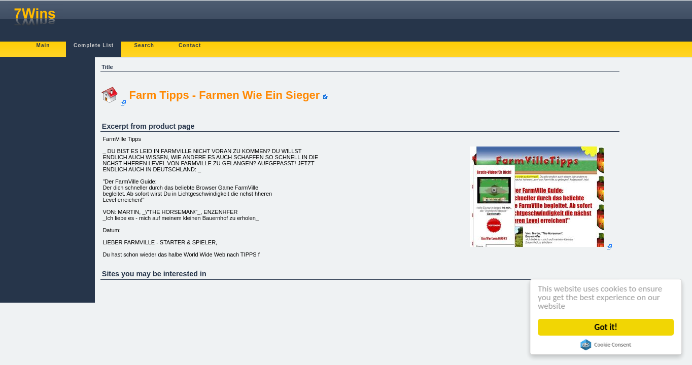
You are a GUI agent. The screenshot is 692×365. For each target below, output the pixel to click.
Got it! (606, 327)
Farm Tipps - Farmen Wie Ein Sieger (224, 95)
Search (144, 45)
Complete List (94, 45)
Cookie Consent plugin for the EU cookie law (606, 344)
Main (43, 45)
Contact (190, 45)
